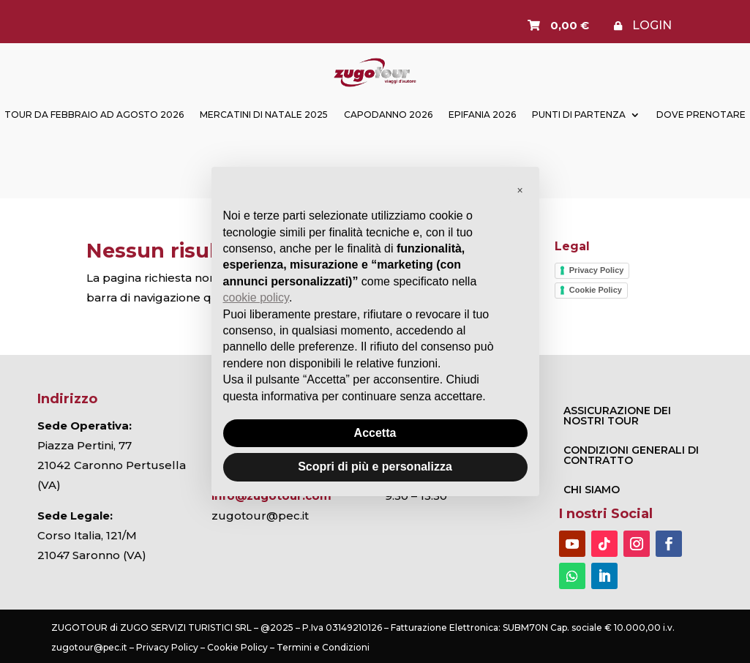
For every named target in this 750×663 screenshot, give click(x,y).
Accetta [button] (375, 433)
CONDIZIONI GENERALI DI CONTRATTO (631, 455)
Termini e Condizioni (323, 647)
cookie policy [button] (256, 297)
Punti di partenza (579, 114)
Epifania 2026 (482, 114)
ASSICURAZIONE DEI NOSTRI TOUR (617, 415)
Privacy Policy (596, 270)
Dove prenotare (701, 114)
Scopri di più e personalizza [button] (375, 466)
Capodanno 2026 (388, 114)
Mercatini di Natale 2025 (264, 114)
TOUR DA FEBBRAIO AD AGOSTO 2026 (94, 114)
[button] (520, 190)
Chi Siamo (591, 489)
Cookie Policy (595, 289)
